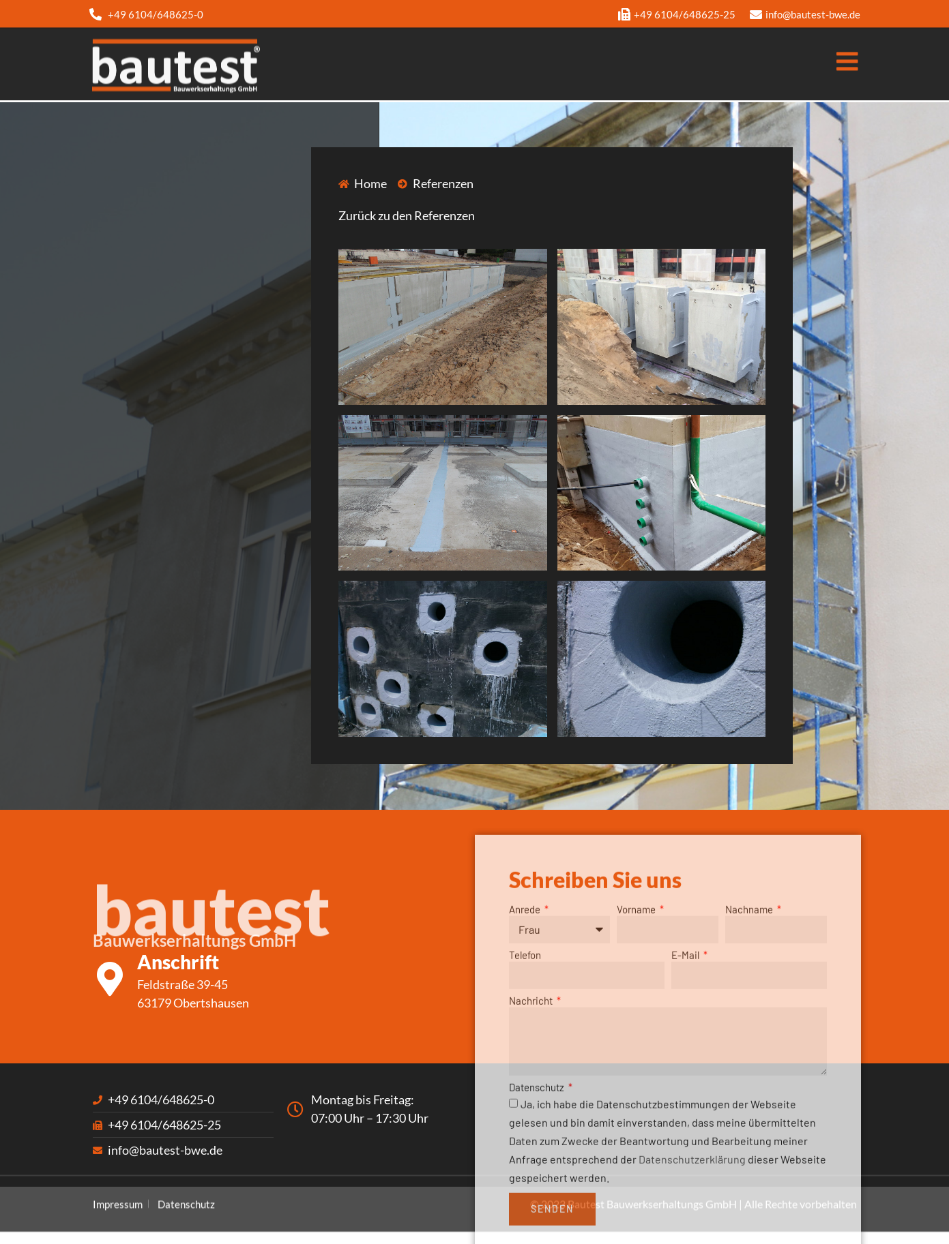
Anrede (525, 1037)
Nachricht (532, 1128)
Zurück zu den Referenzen (406, 215)
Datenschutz (537, 1214)
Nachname (750, 1037)
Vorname (637, 1037)
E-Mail (686, 1083)
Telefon (525, 1083)
